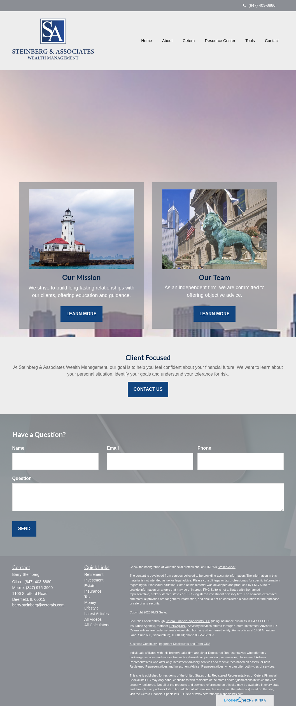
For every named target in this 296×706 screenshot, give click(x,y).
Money (90, 602)
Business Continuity (143, 643)
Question (22, 478)
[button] (167, 40)
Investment (93, 580)
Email (113, 448)
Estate (89, 585)
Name (18, 448)
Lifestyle (91, 608)
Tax (87, 597)
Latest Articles (96, 613)
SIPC (182, 625)
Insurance (92, 591)
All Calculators (96, 625)
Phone (204, 448)
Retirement (93, 574)
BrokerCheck (227, 567)
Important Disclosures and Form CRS (184, 643)
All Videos (93, 619)
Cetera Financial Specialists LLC (188, 621)
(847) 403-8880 (259, 5)
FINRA (173, 625)
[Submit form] (24, 529)
